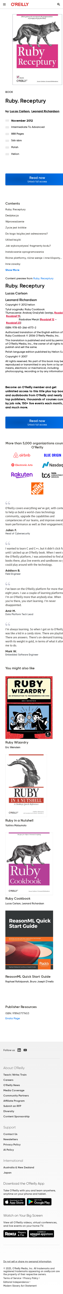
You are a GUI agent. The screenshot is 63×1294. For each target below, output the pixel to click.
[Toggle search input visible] (59, 4)
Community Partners (16, 1095)
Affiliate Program (14, 1101)
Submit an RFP (12, 1106)
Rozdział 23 (13, 323)
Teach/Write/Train (15, 1074)
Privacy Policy (11, 1144)
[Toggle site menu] (4, 4)
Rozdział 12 (47, 319)
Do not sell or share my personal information (27, 1261)
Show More (12, 270)
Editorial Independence (16, 1282)
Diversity (8, 1111)
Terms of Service (12, 1278)
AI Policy (8, 1149)
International (13, 1161)
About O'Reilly (14, 1068)
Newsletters (10, 1139)
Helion (15, 153)
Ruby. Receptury (43, 278)
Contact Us (10, 1134)
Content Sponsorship (16, 1116)
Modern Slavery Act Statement (20, 1285)
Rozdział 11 (12, 316)
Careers (8, 1080)
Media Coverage (13, 1090)
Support (9, 1127)
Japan (7, 1172)
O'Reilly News (11, 1085)
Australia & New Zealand (18, 1167)
